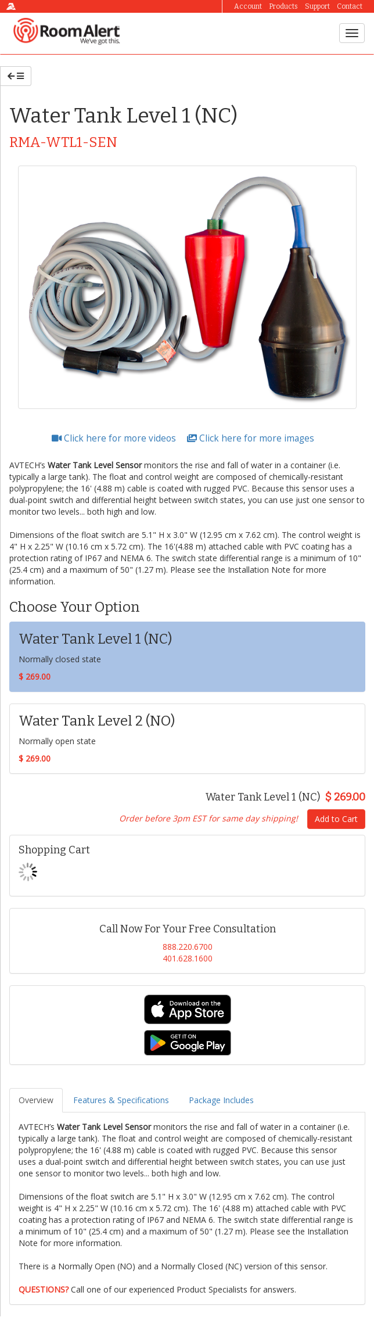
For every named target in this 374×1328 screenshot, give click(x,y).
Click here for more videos (115, 438)
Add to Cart (336, 818)
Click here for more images (250, 438)
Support (317, 6)
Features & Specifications (121, 1100)
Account (248, 6)
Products (283, 6)
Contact (349, 6)
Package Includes (221, 1100)
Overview (36, 1100)
